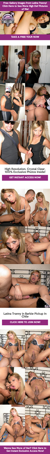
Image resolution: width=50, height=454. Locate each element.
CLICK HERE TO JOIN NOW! (25, 322)
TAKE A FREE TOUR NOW (25, 37)
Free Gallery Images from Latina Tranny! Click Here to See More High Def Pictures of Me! (25, 6)
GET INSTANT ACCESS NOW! (25, 178)
